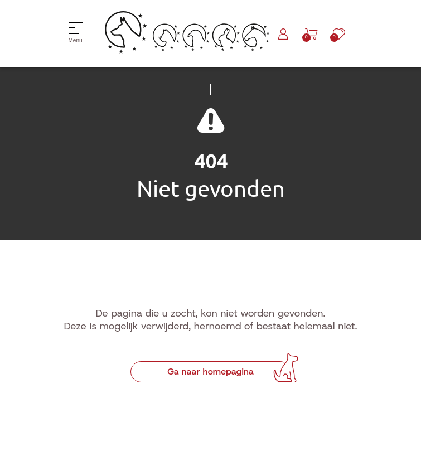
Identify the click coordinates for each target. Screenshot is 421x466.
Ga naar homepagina (210, 371)
